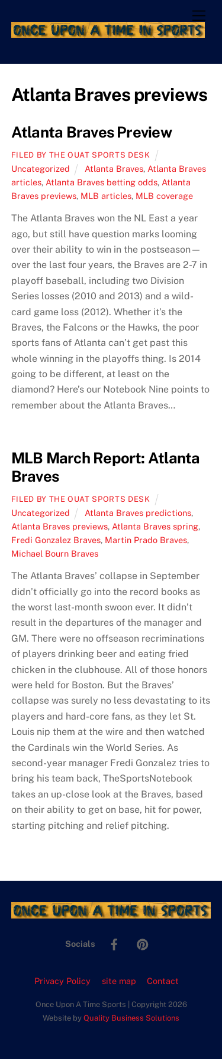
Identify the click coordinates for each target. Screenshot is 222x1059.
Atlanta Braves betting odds (101, 182)
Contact (163, 981)
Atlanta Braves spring (155, 526)
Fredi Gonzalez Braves (56, 540)
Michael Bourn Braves (54, 553)
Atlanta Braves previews (59, 526)
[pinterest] (143, 943)
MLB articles (106, 196)
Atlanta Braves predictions (138, 513)
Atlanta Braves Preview (91, 132)
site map (119, 981)
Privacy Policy (62, 981)
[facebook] (114, 943)
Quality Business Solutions (131, 1018)
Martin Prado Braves (146, 540)
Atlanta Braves (114, 169)
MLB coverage (164, 196)
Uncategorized (40, 169)
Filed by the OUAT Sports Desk (80, 155)
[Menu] (199, 16)
